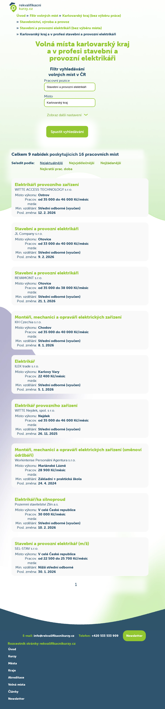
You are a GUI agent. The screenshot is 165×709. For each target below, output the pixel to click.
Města (12, 663)
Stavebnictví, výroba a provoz (44, 21)
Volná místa (16, 684)
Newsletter (16, 699)
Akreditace (16, 677)
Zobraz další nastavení (64, 115)
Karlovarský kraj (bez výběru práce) (91, 15)
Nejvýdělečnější (81, 163)
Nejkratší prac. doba (56, 169)
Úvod (21, 15)
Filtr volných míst (44, 15)
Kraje (12, 670)
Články (13, 692)
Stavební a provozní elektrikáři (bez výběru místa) (61, 28)
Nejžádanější (110, 163)
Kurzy (12, 656)
